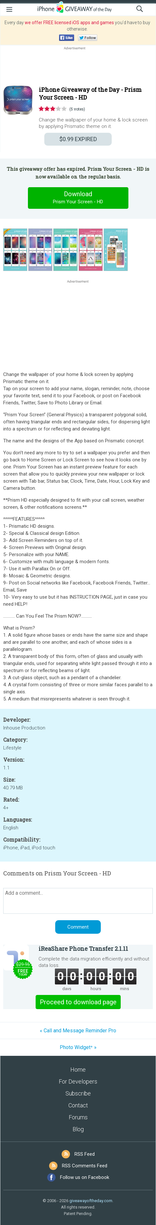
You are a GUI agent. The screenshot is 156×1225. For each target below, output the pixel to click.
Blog (78, 1129)
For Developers (78, 1081)
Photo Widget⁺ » (78, 1047)
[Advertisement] (78, 67)
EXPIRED (78, 139)
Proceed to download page (78, 1002)
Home (78, 1069)
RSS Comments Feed (84, 1166)
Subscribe (78, 1093)
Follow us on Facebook (84, 1177)
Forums (78, 1117)
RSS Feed (84, 1154)
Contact (78, 1105)
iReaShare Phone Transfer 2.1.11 (83, 948)
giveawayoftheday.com (90, 1200)
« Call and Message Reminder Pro (78, 1030)
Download (78, 198)
